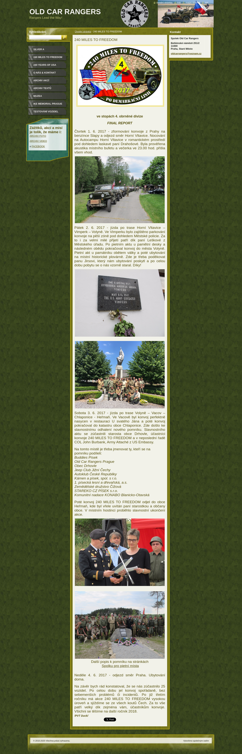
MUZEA (37, 96)
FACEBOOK (38, 146)
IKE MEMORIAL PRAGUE (47, 103)
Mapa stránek (192, 2)
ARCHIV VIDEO (38, 141)
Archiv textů (42, 88)
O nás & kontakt (44, 72)
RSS (206, 2)
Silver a (38, 49)
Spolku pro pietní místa (120, 666)
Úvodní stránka (83, 31)
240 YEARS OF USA (44, 64)
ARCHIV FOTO (38, 136)
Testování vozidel (45, 111)
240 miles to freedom (47, 57)
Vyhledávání (37, 31)
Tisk (179, 2)
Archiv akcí (41, 80)
